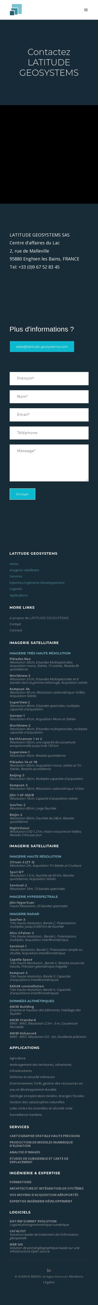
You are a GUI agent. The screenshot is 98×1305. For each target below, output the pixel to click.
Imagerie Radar (24, 914)
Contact (15, 624)
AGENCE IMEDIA (29, 1276)
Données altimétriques (32, 1001)
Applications (19, 595)
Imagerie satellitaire (24, 570)
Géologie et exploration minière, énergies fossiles (47, 1096)
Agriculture (18, 1058)
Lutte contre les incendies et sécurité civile (41, 1108)
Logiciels (16, 589)
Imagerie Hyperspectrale (34, 897)
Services (16, 576)
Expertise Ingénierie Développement (37, 582)
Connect (16, 630)
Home (14, 564)
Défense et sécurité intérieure (32, 1077)
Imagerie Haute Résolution (35, 856)
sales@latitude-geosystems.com (42, 347)
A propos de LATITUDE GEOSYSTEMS (39, 618)
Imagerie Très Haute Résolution (40, 653)
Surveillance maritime (26, 1114)
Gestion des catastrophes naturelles (37, 1102)
